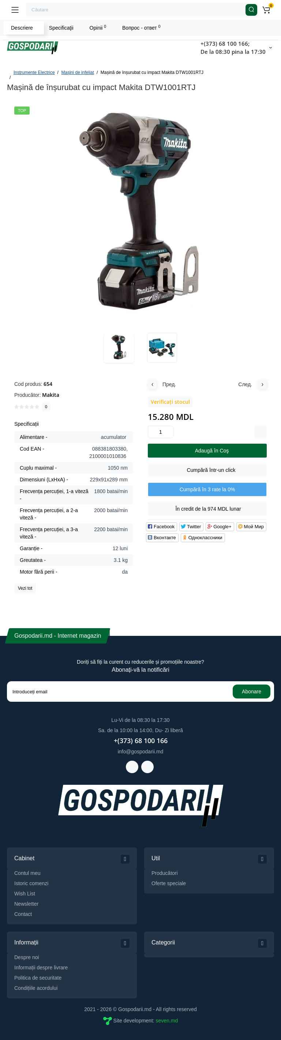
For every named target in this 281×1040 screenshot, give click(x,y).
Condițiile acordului (35, 988)
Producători (164, 873)
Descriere (22, 28)
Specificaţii (61, 28)
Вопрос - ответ (141, 27)
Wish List (24, 894)
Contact (23, 914)
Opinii (98, 27)
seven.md (167, 1021)
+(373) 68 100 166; (225, 43)
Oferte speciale (168, 883)
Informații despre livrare (41, 967)
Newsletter (26, 904)
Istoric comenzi (31, 883)
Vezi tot (25, 588)
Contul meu (27, 873)
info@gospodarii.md (141, 751)
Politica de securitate (37, 978)
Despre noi (26, 957)
